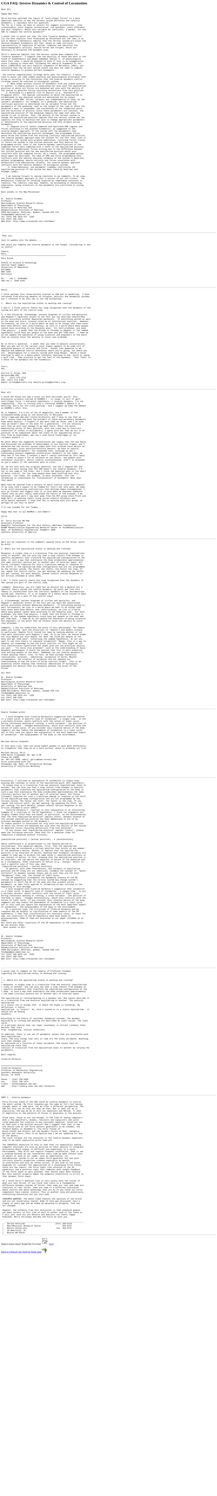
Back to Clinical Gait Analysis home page (21, 1492)
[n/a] (51, 1484)
